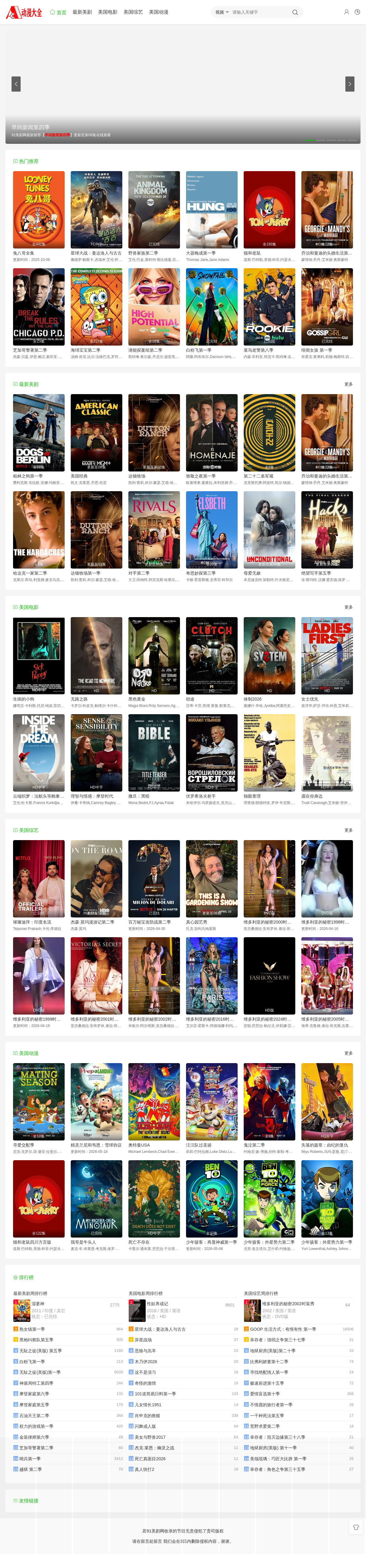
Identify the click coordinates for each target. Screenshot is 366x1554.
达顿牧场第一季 (85, 573)
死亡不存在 (139, 1242)
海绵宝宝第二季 (85, 350)
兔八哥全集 (23, 253)
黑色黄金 (136, 699)
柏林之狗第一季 (28, 476)
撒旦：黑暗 (139, 796)
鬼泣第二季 (254, 1145)
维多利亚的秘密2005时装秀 (327, 1019)
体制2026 (253, 699)
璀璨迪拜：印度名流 (32, 922)
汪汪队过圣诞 (199, 1145)
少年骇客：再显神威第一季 (211, 1242)
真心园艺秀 (196, 922)
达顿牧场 (136, 476)
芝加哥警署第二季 (30, 350)
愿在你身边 (312, 796)
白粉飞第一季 (199, 350)
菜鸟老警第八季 (258, 350)
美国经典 (79, 476)
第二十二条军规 (258, 476)
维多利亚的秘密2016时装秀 (212, 1019)
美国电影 (107, 12)
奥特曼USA (139, 1145)
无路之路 (79, 699)
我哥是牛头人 (83, 1242)
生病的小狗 (23, 699)
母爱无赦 (252, 573)
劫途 (190, 699)
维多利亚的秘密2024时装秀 (269, 1019)
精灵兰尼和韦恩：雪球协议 (96, 1145)
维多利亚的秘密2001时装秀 (96, 1019)
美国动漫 (158, 12)
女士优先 (309, 699)
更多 (348, 384)
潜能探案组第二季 (145, 350)
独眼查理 (252, 796)
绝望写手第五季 (316, 573)
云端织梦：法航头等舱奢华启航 (39, 796)
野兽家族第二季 (143, 253)
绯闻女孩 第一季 (316, 350)
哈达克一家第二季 (30, 573)
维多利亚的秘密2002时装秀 (154, 1019)
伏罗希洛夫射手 (201, 796)
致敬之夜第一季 (201, 476)
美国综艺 (133, 12)
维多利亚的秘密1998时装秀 (327, 922)
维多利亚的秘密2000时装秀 (269, 922)
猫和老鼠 (252, 253)
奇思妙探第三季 (201, 573)
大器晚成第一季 (201, 253)
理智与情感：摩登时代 (92, 796)
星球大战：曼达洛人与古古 (96, 253)
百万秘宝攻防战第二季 (149, 922)
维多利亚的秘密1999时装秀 (39, 1019)
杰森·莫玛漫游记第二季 (92, 922)
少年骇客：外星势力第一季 (326, 1242)
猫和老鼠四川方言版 (32, 1242)
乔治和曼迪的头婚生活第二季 (327, 253)
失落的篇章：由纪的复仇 (324, 1145)
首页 (57, 12)
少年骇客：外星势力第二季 (269, 1242)
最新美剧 (82, 12)
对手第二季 (139, 573)
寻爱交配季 (23, 1145)
